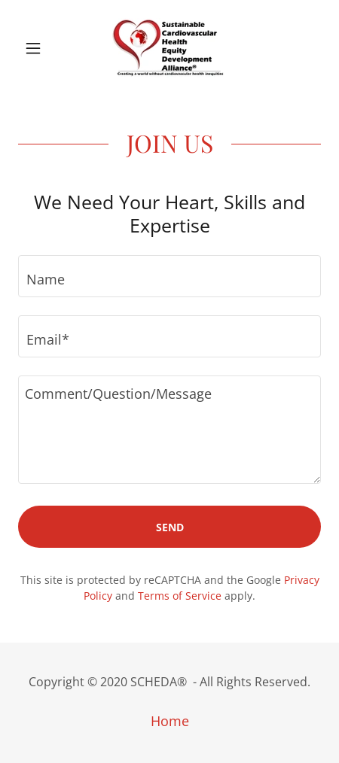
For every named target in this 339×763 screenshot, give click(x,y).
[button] (40, 48)
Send (170, 527)
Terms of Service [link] (179, 595)
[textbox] (169, 276)
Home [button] (170, 721)
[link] (169, 48)
